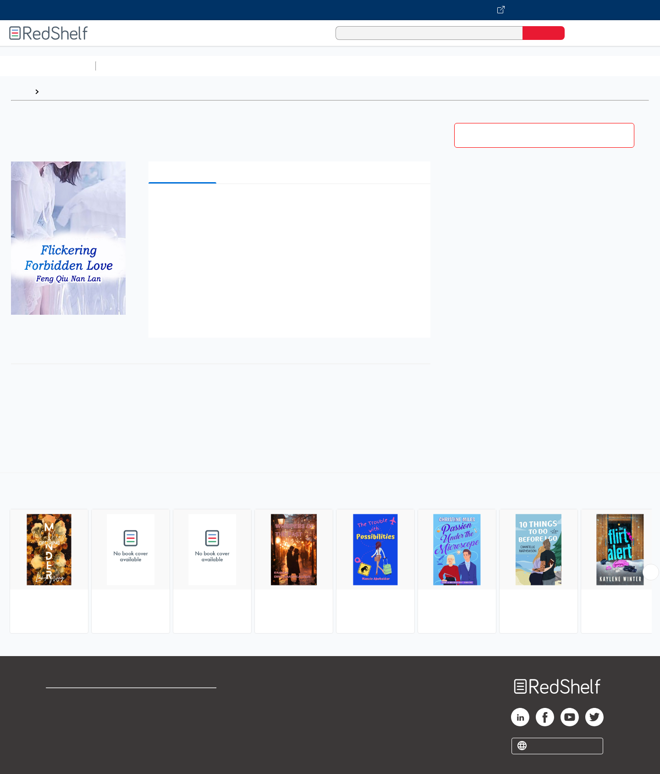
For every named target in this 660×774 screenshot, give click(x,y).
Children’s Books (608, 65)
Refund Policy (183, 713)
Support (59, 713)
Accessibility (182, 728)
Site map (61, 743)
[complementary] (330, 554)
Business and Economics (355, 65)
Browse (56, 91)
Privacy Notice (71, 728)
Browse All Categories (47, 65)
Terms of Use (184, 699)
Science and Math (179, 65)
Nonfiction (555, 65)
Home (20, 91)
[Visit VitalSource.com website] (330, 10)
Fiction (518, 65)
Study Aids (123, 65)
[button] (291, 205)
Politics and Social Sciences (451, 65)
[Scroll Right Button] (651, 572)
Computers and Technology (261, 65)
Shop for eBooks (75, 699)
